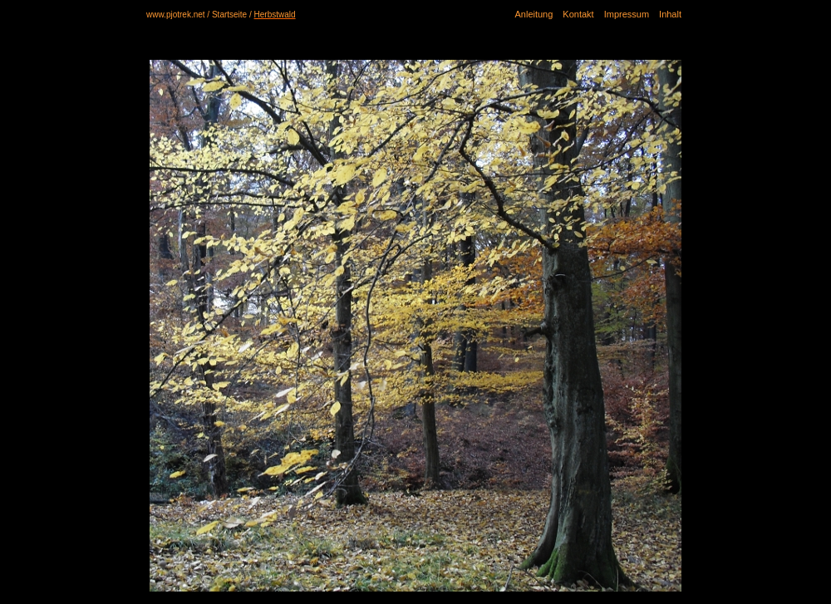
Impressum (626, 14)
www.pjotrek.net (175, 14)
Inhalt (670, 14)
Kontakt (578, 14)
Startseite (229, 14)
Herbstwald (275, 14)
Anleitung (533, 14)
